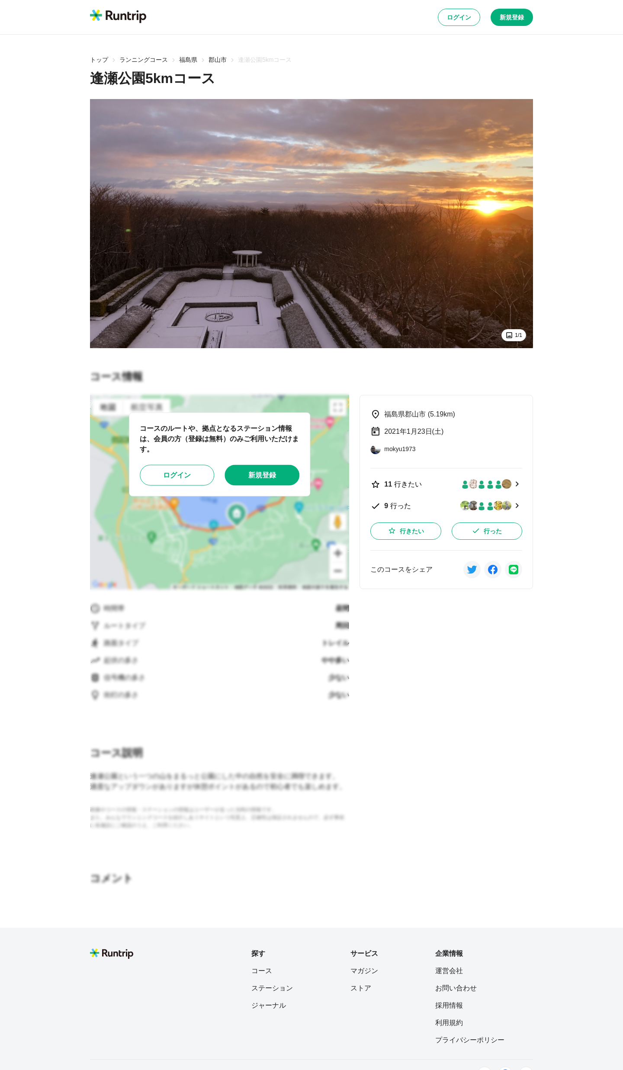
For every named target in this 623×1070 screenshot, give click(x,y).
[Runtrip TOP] (118, 17)
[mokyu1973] (392, 449)
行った (487, 530)
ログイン (459, 17)
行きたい (406, 530)
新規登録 (512, 17)
